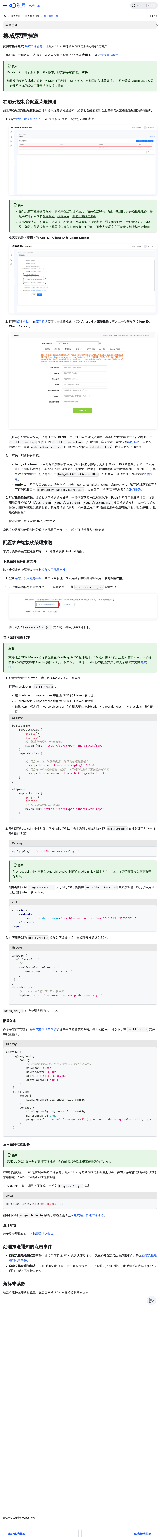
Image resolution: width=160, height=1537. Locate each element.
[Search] (144, 5)
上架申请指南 (141, 227)
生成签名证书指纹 (45, 1029)
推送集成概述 (109, 55)
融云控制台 (22, 321)
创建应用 (63, 216)
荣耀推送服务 (34, 46)
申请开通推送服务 (84, 216)
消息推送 (134, 442)
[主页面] (4, 16)
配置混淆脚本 (45, 1234)
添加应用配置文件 (53, 569)
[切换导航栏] (5, 5)
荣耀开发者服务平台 (28, 119)
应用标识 (42, 321)
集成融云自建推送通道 (89, 1215)
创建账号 (49, 216)
